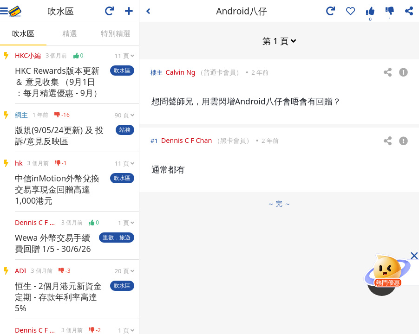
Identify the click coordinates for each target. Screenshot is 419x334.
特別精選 (116, 33)
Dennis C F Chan (186, 140)
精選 (69, 33)
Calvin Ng (180, 72)
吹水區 (23, 33)
